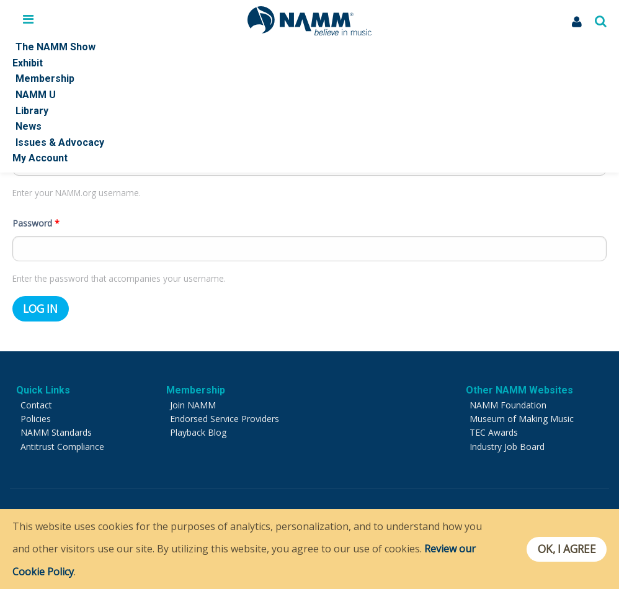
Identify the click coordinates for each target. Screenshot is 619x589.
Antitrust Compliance (62, 445)
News (29, 126)
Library (32, 111)
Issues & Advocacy (60, 142)
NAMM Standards (56, 430)
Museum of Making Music (522, 417)
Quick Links (43, 388)
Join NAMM (193, 403)
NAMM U (36, 95)
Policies (35, 417)
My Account (40, 158)
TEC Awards (494, 430)
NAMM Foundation (508, 403)
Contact (36, 403)
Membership (45, 78)
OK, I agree (565, 549)
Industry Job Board (507, 445)
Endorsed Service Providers (224, 417)
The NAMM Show (56, 47)
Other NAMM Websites (519, 388)
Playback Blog (198, 430)
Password (36, 221)
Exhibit (27, 63)
